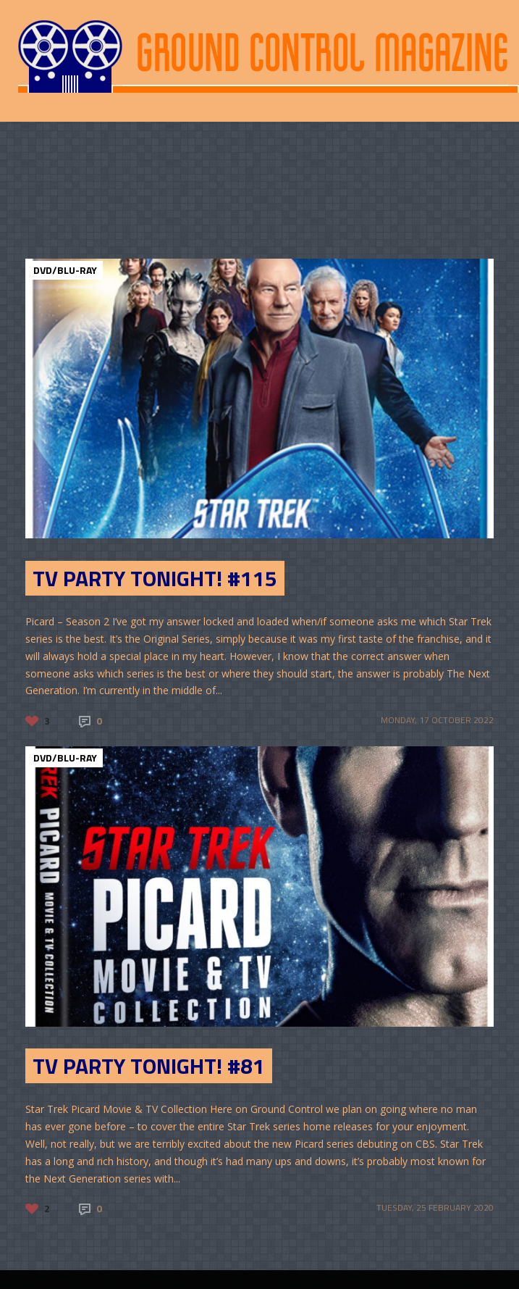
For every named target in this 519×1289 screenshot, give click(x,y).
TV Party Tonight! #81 (149, 1065)
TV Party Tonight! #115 (155, 578)
